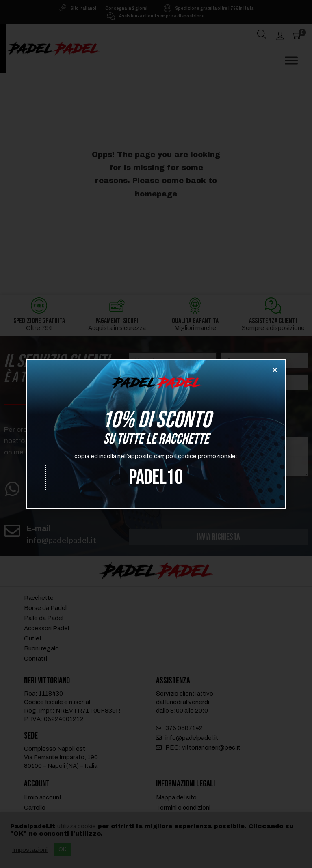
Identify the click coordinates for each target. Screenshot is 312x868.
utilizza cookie (76, 826)
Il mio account (43, 798)
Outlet (33, 639)
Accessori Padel (46, 629)
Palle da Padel (43, 619)
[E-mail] (12, 531)
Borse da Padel (45, 608)
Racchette (39, 598)
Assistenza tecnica (257, 401)
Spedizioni (245, 413)
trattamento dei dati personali (240, 487)
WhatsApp (46, 486)
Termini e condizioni (183, 808)
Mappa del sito (176, 798)
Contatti (35, 659)
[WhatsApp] (12, 489)
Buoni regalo (41, 649)
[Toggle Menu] (291, 61)
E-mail (38, 528)
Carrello (35, 808)
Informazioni (248, 425)
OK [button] (62, 849)
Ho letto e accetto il (212, 487)
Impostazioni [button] (30, 849)
